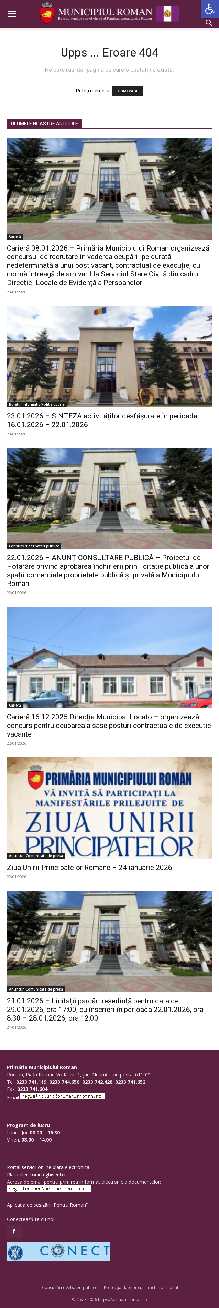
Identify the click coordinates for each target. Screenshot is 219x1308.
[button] (210, 9)
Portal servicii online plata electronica (48, 1167)
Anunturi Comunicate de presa (36, 855)
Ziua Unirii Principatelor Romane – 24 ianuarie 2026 (89, 867)
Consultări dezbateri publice (34, 546)
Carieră (15, 236)
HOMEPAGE (128, 91)
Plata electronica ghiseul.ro (37, 1174)
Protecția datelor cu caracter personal (141, 1287)
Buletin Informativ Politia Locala (37, 404)
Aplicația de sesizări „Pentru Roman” (47, 1204)
